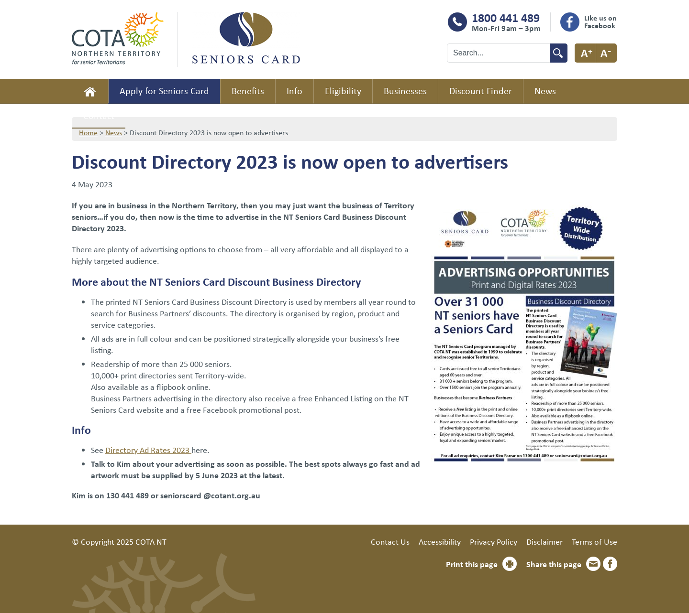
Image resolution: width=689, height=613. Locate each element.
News (545, 90)
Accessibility (440, 541)
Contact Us (390, 541)
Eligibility (343, 90)
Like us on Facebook (600, 21)
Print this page (472, 564)
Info (294, 90)
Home (90, 91)
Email (593, 564)
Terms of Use (594, 541)
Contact (98, 115)
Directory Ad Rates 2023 (148, 449)
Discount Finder (480, 90)
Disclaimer (544, 541)
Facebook (610, 564)
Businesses (405, 90)
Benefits (248, 90)
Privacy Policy (493, 541)
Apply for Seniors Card (164, 90)
